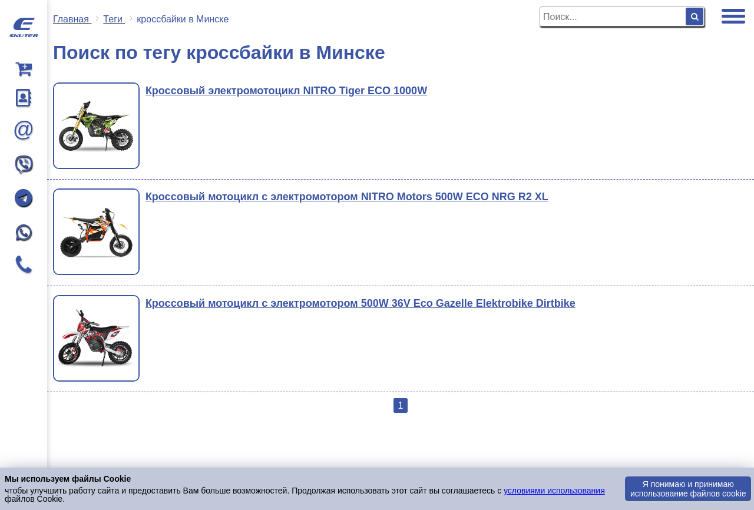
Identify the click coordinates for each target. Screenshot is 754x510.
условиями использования (554, 490)
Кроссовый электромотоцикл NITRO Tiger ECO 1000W (286, 91)
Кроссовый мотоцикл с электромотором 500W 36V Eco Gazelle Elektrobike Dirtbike (360, 303)
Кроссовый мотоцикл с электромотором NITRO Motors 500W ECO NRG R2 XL (346, 197)
